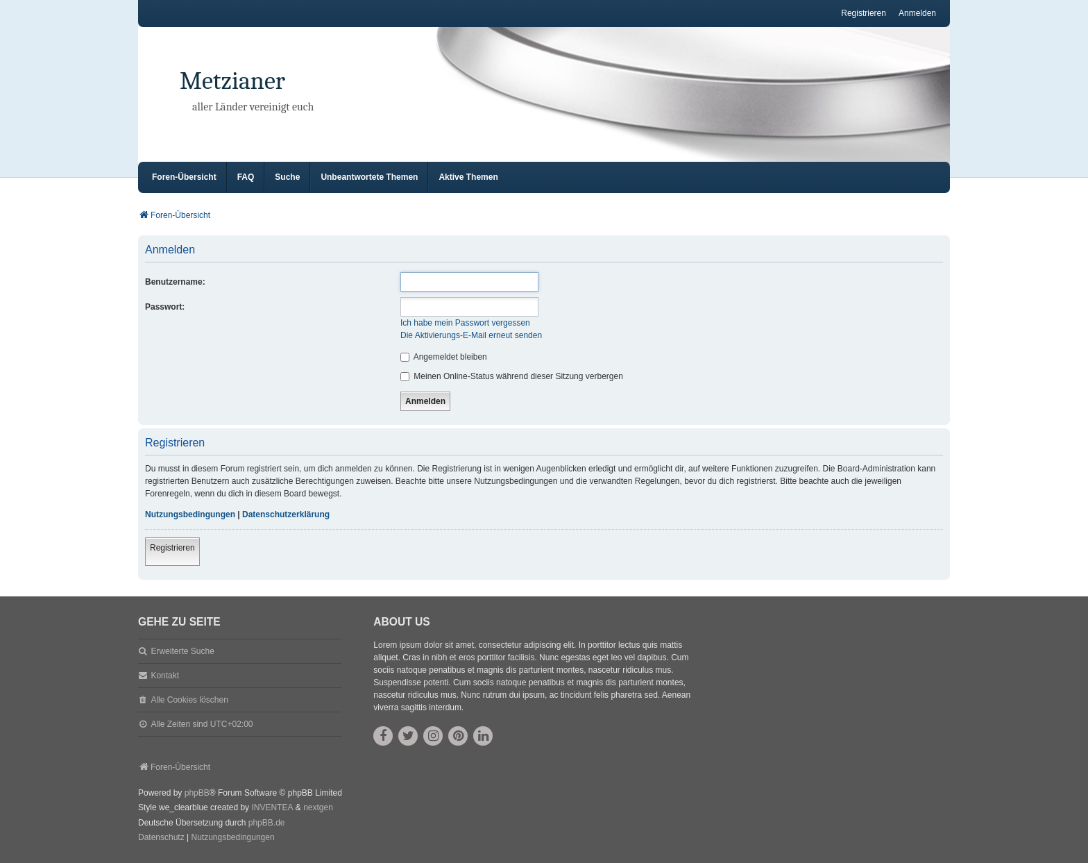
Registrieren (172, 548)
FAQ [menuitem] (246, 177)
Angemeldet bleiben (443, 357)
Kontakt (165, 675)
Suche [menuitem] (287, 177)
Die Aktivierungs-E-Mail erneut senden (471, 335)
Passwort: (165, 307)
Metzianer (232, 81)
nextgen (318, 807)
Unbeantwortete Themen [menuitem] (369, 177)
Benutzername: (175, 282)
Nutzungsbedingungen (190, 514)
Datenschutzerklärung (286, 514)
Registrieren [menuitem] (863, 13)
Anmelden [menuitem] (917, 13)
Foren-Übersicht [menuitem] (184, 177)
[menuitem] (161, 838)
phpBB (197, 793)
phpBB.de (266, 823)
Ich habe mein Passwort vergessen (465, 323)
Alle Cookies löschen (189, 700)
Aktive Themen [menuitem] (468, 177)
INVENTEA (272, 807)
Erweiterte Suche (182, 651)
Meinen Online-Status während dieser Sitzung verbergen (511, 376)
